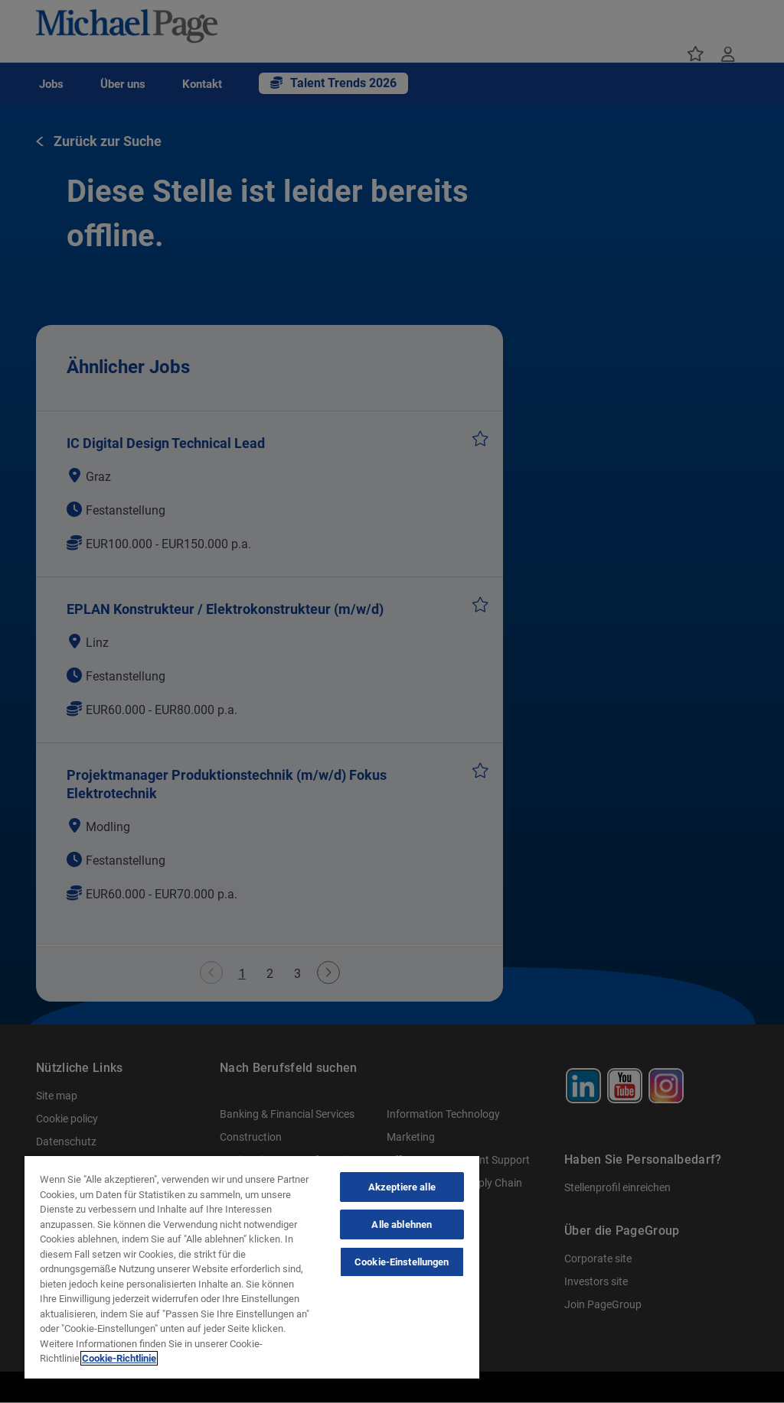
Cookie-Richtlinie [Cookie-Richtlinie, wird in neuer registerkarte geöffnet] (119, 1358)
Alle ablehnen (401, 1224)
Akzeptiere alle (402, 1187)
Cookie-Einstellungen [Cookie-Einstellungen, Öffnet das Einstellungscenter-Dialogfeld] (401, 1262)
